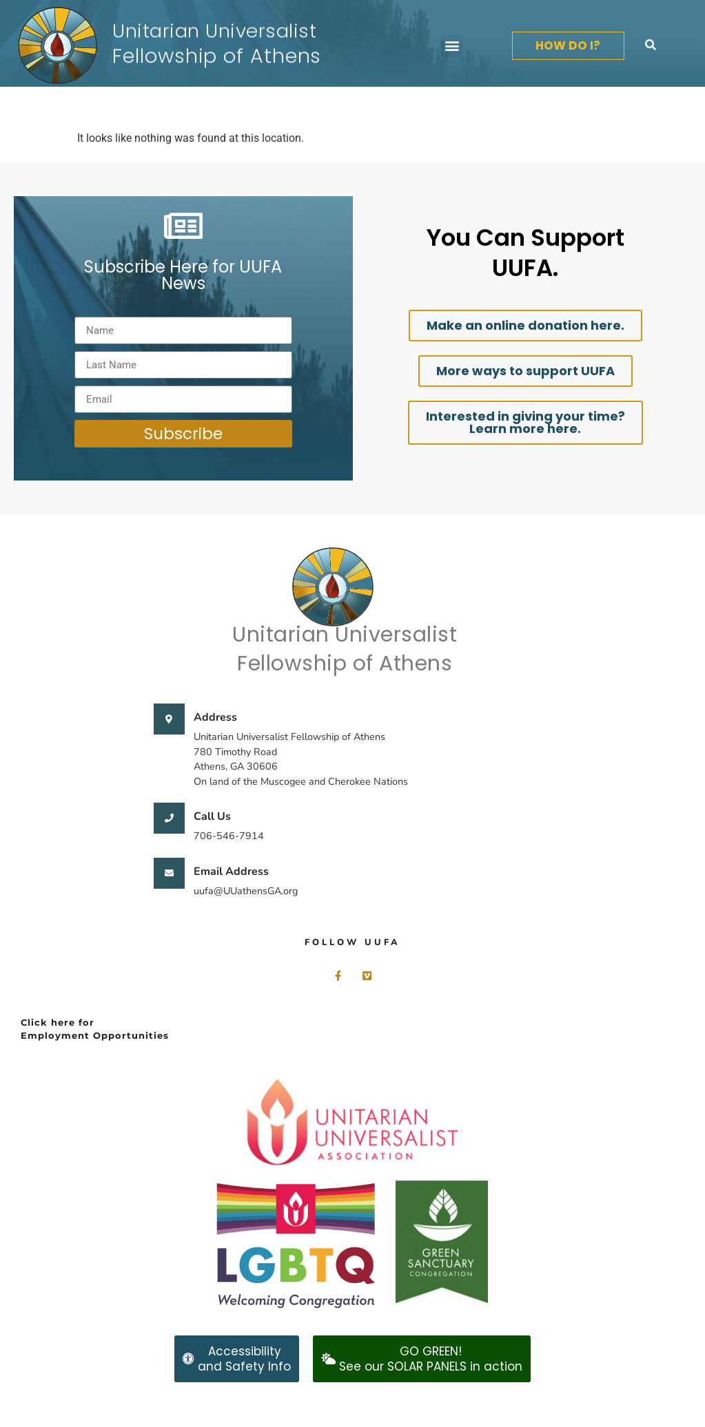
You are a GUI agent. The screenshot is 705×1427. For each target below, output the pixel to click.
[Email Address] (169, 873)
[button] (451, 45)
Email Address (231, 871)
